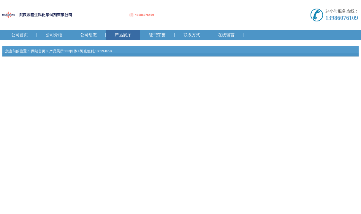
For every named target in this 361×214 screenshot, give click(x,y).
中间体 (71, 51)
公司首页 (19, 35)
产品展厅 (123, 35)
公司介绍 (54, 35)
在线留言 (226, 35)
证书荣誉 (157, 35)
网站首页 (38, 51)
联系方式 (191, 35)
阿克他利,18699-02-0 (96, 51)
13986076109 (341, 18)
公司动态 (88, 35)
